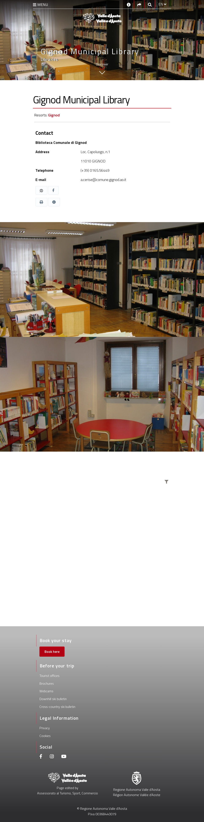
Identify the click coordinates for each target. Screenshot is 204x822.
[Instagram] (52, 757)
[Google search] (150, 4)
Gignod (54, 115)
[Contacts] (129, 4)
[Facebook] (40, 757)
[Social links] (139, 4)
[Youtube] (63, 757)
